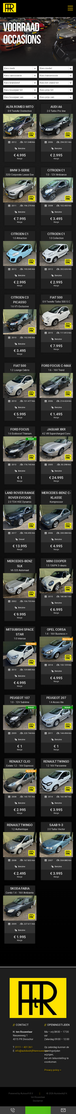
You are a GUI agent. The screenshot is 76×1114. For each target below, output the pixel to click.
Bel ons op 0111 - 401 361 (12, 1110)
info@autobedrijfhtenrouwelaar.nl (32, 1050)
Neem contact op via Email (63, 1110)
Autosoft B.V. (27, 1093)
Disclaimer (38, 1101)
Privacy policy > (52, 1070)
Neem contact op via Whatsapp (38, 1110)
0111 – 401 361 (23, 1047)
